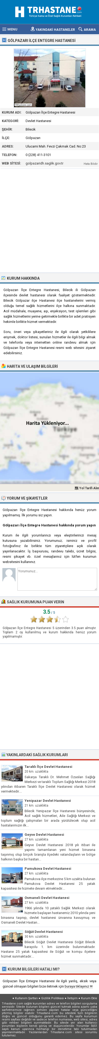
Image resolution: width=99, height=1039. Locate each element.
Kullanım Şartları (26, 998)
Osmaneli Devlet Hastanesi (47, 898)
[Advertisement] (49, 220)
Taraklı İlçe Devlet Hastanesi (48, 767)
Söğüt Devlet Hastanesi (44, 932)
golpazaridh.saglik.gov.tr (44, 163)
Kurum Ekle (89, 998)
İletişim (72, 998)
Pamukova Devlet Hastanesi (48, 869)
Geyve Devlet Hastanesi (44, 835)
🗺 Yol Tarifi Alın (86, 488)
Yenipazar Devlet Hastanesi (48, 801)
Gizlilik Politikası (52, 998)
